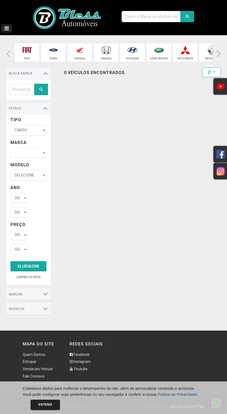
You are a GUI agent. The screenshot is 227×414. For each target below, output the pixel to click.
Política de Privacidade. (177, 394)
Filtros (15, 108)
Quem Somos (34, 354)
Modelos (17, 309)
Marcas (16, 294)
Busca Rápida (20, 73)
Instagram (80, 362)
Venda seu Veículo (38, 369)
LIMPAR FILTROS (28, 277)
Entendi (45, 404)
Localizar (28, 266)
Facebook (79, 354)
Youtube (79, 369)
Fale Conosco (34, 376)
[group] (27, 52)
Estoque (29, 362)
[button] (8, 54)
